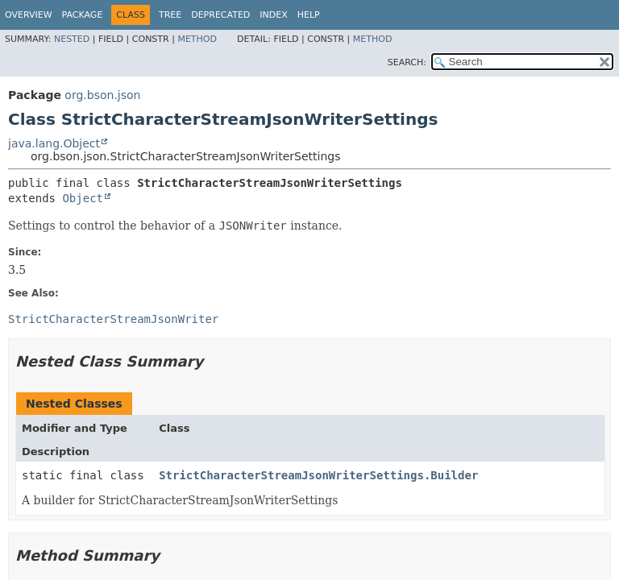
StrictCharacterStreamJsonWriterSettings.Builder (318, 475)
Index (273, 15)
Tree (170, 15)
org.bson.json (102, 95)
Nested (71, 39)
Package (82, 15)
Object (82, 198)
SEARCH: (407, 62)
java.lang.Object (54, 143)
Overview (28, 15)
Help (308, 15)
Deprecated (220, 15)
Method (197, 39)
